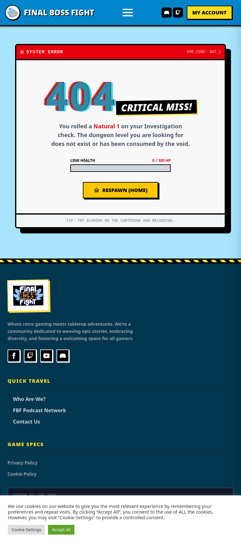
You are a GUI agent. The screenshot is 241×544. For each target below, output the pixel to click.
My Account (209, 12)
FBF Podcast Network (37, 410)
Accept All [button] (61, 529)
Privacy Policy (22, 463)
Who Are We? (27, 399)
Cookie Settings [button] (26, 529)
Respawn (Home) (120, 190)
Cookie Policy (22, 474)
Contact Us (24, 421)
